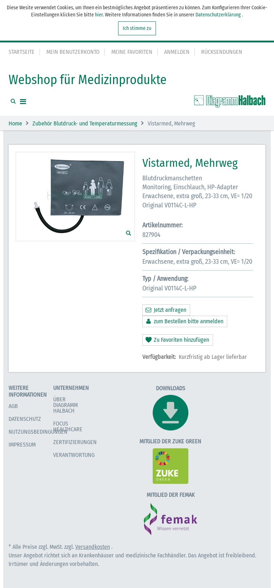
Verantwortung (74, 455)
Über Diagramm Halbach (65, 405)
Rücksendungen (221, 51)
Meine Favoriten (131, 51)
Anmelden (176, 51)
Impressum (22, 444)
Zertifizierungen (75, 442)
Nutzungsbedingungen (38, 431)
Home (15, 123)
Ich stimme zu (137, 28)
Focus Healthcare (67, 426)
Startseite (22, 51)
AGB (13, 406)
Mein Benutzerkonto (73, 51)
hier (99, 15)
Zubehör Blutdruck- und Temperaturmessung (84, 123)
